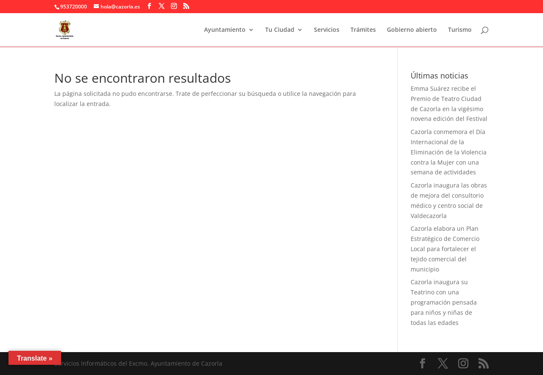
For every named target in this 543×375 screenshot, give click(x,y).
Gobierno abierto (412, 30)
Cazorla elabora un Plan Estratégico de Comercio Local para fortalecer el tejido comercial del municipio (445, 248)
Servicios (326, 30)
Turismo (460, 30)
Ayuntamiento (225, 30)
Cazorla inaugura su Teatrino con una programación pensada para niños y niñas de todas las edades (444, 302)
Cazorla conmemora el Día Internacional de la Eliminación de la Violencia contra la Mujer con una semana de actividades (449, 152)
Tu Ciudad (279, 30)
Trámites (363, 30)
